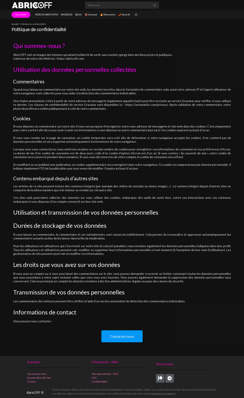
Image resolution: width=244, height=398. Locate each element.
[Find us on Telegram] (136, 14)
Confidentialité (99, 381)
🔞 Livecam (91, 14)
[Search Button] (155, 5)
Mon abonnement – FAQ (104, 373)
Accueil (14, 24)
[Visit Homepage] (31, 5)
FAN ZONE (21, 14)
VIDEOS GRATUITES (46, 14)
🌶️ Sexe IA (124, 14)
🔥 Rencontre (107, 14)
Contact (31, 381)
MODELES (66, 14)
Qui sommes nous (36, 373)
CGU (94, 377)
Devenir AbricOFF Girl (38, 377)
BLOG (78, 14)
